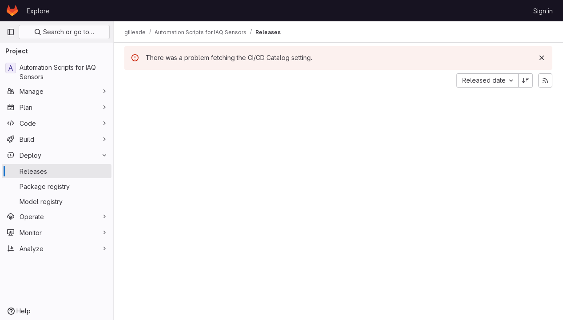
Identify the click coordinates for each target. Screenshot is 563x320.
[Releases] (56, 171)
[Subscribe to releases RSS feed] (545, 80)
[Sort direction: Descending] (526, 80)
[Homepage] (12, 11)
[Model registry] (56, 201)
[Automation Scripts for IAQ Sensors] (56, 72)
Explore (38, 11)
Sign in (543, 11)
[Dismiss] (541, 57)
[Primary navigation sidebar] (11, 32)
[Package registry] (56, 186)
